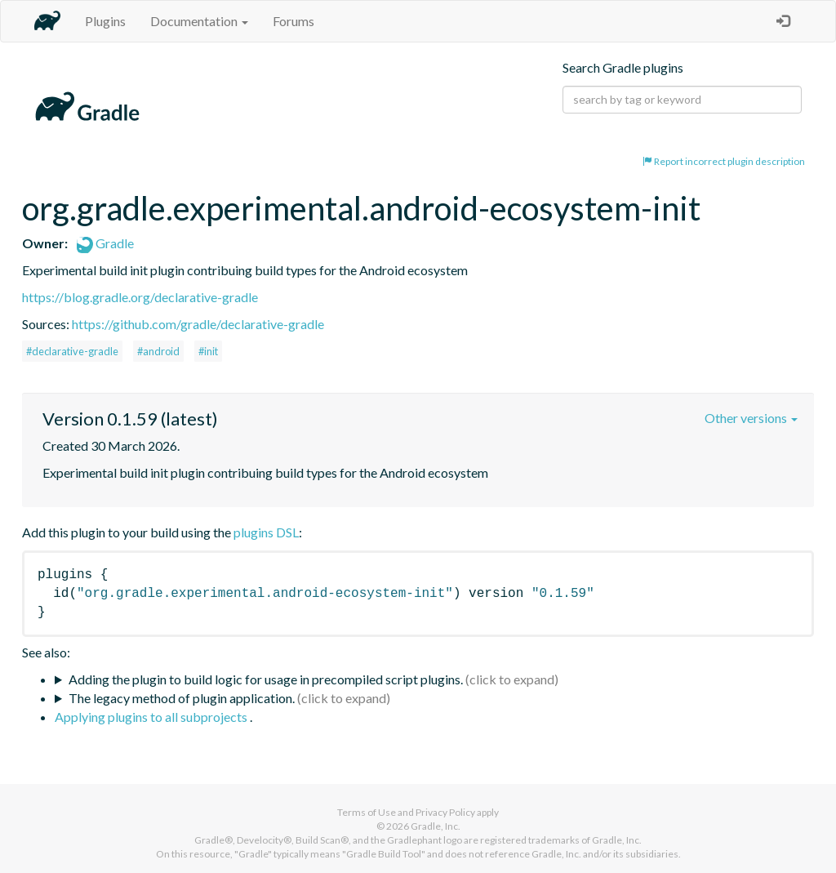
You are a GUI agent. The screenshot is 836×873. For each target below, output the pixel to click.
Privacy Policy (445, 812)
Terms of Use (366, 812)
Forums (293, 21)
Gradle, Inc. (435, 826)
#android (158, 351)
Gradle (105, 243)
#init (208, 351)
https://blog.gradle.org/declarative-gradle (140, 297)
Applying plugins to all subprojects (152, 716)
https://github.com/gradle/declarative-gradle (198, 324)
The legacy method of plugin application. (182, 698)
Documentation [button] (199, 21)
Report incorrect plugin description (724, 161)
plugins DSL (266, 532)
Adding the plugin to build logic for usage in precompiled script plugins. (266, 679)
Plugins (105, 21)
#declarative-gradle (72, 351)
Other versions (751, 417)
